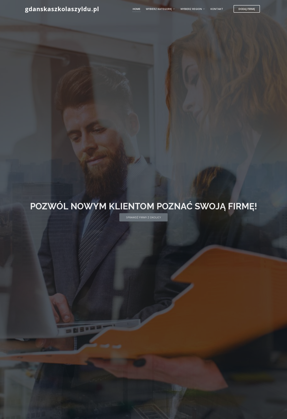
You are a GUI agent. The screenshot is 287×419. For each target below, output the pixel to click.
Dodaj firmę (246, 9)
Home (136, 9)
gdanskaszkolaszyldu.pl (62, 9)
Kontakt (216, 9)
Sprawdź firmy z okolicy (143, 221)
